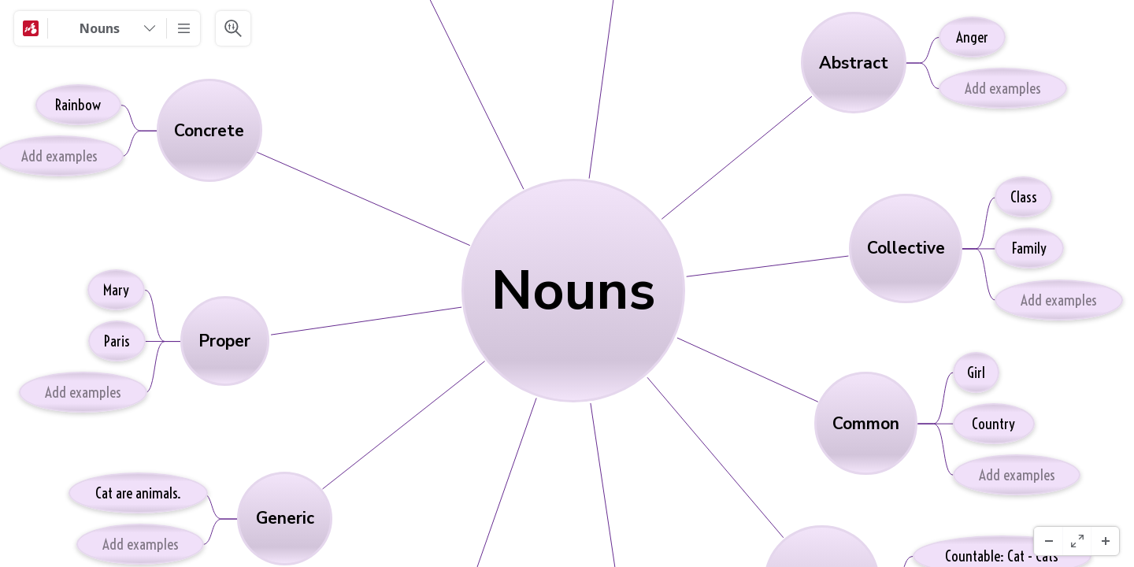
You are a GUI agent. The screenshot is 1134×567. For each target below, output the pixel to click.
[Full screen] (1076, 541)
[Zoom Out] (1048, 541)
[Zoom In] (1105, 541)
